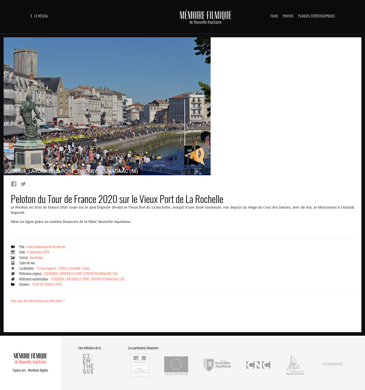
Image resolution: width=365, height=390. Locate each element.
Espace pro (19, 370)
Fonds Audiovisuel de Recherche (46, 246)
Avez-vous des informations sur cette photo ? (38, 300)
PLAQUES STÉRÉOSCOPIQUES (316, 16)
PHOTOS (288, 16)
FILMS (274, 16)
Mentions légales (38, 370)
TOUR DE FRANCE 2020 (47, 284)
